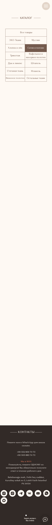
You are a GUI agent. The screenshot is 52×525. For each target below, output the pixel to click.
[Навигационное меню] (46, 6)
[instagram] (4, 493)
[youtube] (38, 493)
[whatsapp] (46, 493)
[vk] (29, 493)
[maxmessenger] (4, 500)
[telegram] (21, 493)
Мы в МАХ (26, 462)
